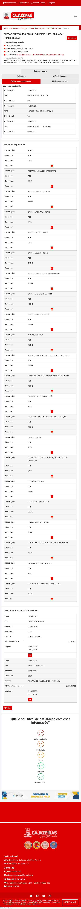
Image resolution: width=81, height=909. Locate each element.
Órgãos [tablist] (21, 76)
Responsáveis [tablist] (59, 81)
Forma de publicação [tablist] (21, 81)
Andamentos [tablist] (40, 71)
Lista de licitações (54, 28)
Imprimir (72, 38)
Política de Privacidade (41, 902)
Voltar (8, 708)
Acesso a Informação (19, 28)
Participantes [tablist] (59, 76)
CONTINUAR (70, 902)
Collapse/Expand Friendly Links (6, 907)
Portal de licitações (37, 28)
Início (6, 28)
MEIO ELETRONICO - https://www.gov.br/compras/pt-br (40, 55)
